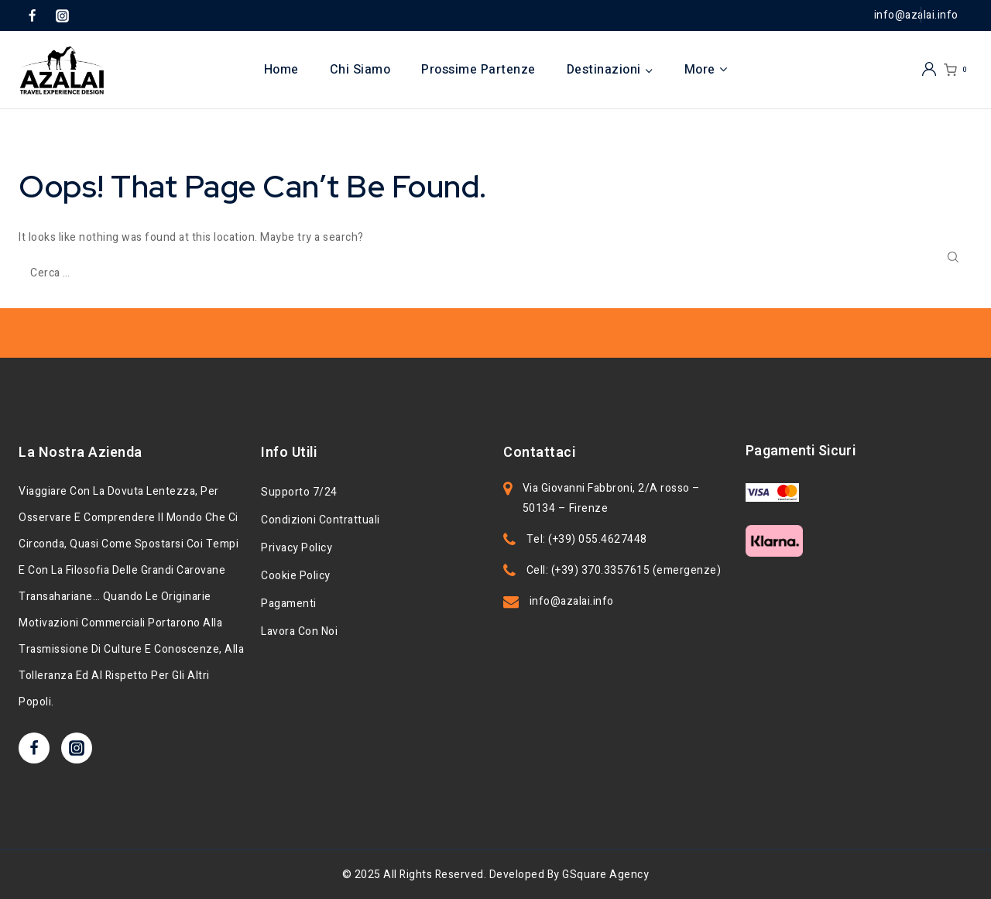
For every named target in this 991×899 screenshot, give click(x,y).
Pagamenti (289, 603)
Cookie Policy (296, 576)
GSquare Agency (605, 874)
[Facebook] (32, 15)
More (706, 69)
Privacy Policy (296, 548)
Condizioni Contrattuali (320, 520)
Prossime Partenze (478, 69)
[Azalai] (62, 70)
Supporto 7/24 (299, 492)
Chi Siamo (360, 69)
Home (281, 69)
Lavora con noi (299, 631)
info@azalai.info (572, 601)
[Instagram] (62, 15)
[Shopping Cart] (958, 70)
